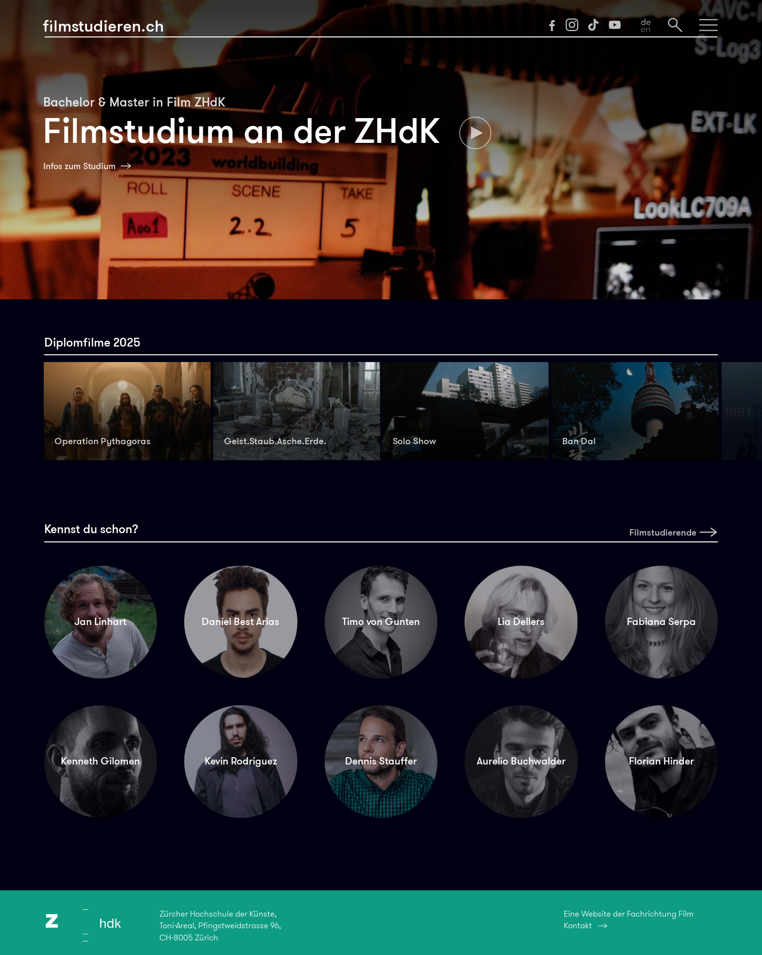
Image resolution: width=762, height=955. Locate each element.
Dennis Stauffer (381, 761)
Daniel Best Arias (240, 621)
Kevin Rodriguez (241, 761)
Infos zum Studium (79, 166)
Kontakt (578, 925)
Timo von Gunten (381, 621)
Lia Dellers (521, 621)
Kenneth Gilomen (100, 761)
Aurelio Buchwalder (521, 761)
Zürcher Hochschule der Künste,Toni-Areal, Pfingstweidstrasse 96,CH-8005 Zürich (220, 925)
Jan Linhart (100, 621)
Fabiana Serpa (661, 621)
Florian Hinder (661, 761)
